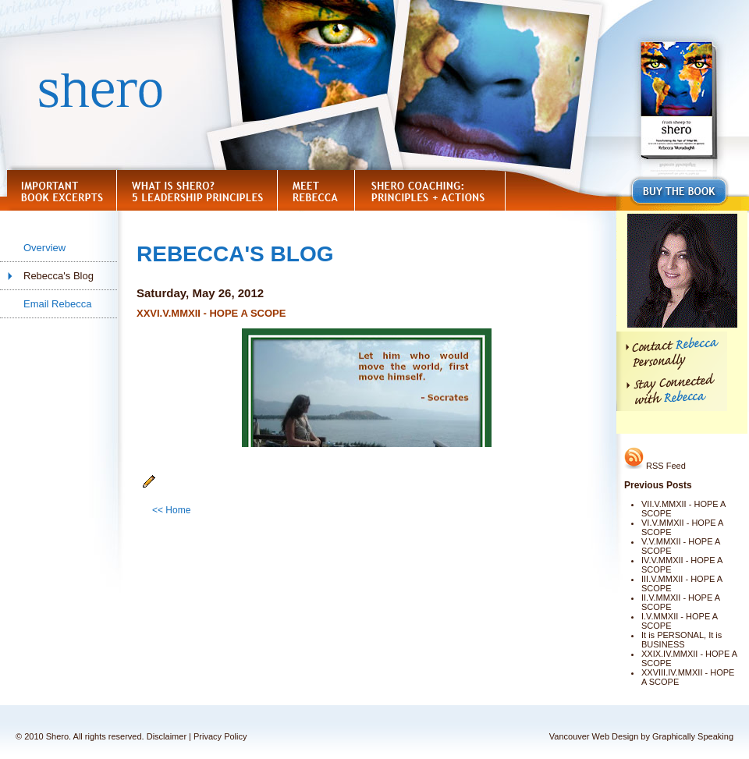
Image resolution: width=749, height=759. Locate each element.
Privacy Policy (220, 736)
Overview (44, 248)
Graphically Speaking (692, 736)
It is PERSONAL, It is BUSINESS (681, 639)
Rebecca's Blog (58, 276)
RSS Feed (655, 465)
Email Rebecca (57, 304)
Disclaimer (166, 736)
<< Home (171, 510)
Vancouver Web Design (594, 736)
